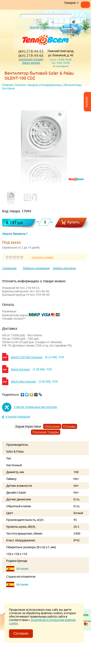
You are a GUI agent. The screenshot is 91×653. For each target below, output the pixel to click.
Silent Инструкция (23, 381)
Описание (52, 426)
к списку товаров (17, 416)
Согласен (20, 633)
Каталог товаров (26, 85)
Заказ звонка (31, 62)
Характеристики (28, 426)
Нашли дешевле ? (14, 233)
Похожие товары (45, 432)
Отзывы (69, 426)
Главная (7, 85)
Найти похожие (64, 268)
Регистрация (52, 27)
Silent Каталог (20, 369)
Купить (73, 222)
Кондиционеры (51, 85)
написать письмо (31, 59)
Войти (34, 27)
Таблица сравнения (36, 268)
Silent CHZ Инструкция (26, 357)
